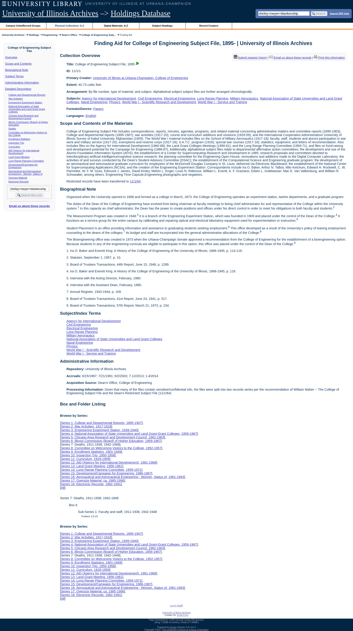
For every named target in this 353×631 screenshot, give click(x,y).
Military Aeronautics (244, 98)
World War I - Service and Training (222, 102)
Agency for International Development (109, 98)
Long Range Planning (212, 98)
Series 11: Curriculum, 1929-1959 (85, 459)
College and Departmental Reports (27, 94)
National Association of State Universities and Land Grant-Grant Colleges (27, 109)
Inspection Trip (16, 142)
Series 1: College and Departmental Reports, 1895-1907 (101, 423)
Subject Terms (14, 76)
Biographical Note (16, 70)
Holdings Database (140, 13)
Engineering (50, 35)
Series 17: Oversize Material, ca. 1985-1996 (92, 480)
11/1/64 (135, 181)
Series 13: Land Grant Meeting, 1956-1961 (91, 466)
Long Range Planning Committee (26, 160)
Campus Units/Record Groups (23, 25)
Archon (173, 627)
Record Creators (208, 25)
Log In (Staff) (176, 605)
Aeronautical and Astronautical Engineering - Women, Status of (26, 172)
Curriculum (14, 146)
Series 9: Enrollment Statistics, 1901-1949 (91, 451)
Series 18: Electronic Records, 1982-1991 (91, 484)
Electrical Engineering (179, 98)
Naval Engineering (94, 102)
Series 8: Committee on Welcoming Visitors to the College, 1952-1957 (111, 448)
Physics (114, 102)
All (62, 488)
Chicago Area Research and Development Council (23, 117)
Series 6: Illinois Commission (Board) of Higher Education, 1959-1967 (111, 441)
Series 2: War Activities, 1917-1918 (86, 426)
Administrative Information (22, 82)
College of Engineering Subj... (98, 35)
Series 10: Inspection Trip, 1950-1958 (88, 455)
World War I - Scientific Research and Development (159, 102)
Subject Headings (162, 25)
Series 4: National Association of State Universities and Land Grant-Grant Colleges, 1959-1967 (129, 433)
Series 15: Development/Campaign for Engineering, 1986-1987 (106, 473)
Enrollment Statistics (19, 139)
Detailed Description (18, 89)
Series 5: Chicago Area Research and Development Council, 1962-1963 (112, 437)
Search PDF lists (339, 13)
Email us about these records (29, 206)
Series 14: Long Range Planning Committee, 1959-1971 (101, 470)
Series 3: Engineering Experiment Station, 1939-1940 (99, 430)
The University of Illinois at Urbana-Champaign (185, 630)
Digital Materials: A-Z (116, 25)
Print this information (329, 57)
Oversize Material (18, 177)
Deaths (12, 128)
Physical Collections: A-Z (69, 25)
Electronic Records (19, 181)
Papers (98, 109)
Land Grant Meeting (19, 157)
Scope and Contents (18, 63)
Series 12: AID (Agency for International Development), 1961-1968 (108, 462)
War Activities (16, 98)
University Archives (13, 35)
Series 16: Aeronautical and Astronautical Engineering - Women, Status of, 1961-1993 (122, 477)
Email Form (182, 615)
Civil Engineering (150, 98)
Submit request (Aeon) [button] (250, 57)
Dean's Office (69, 35)
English (91, 116)
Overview (11, 57)
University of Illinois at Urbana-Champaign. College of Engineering (140, 78)
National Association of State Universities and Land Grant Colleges (114, 339)
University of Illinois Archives (50, 13)
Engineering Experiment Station (25, 102)
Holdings (34, 35)
